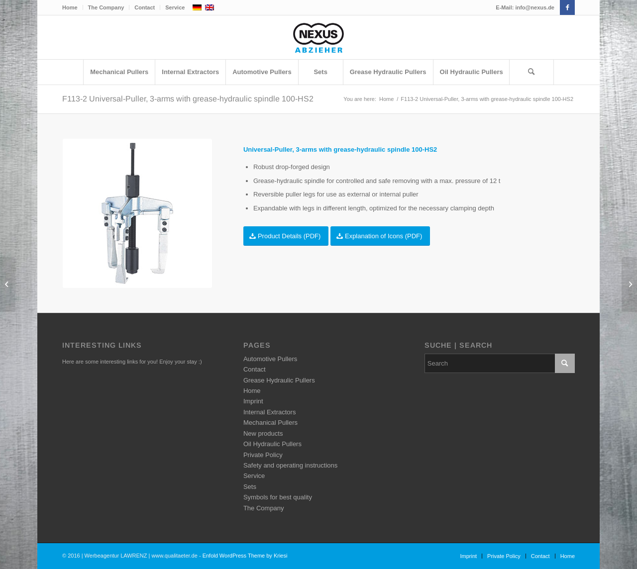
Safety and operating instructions (290, 465)
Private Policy (263, 455)
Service (175, 7)
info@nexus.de (534, 7)
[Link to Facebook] (567, 7)
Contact (144, 7)
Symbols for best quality (277, 497)
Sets (249, 486)
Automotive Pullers (270, 359)
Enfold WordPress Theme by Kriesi (245, 556)
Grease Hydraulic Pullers (279, 380)
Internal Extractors (269, 412)
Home (70, 7)
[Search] (531, 72)
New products (263, 433)
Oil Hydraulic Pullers (272, 444)
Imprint (253, 401)
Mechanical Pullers (270, 422)
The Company (106, 7)
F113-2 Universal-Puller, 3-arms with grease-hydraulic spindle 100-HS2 (188, 99)
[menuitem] (72, 7)
